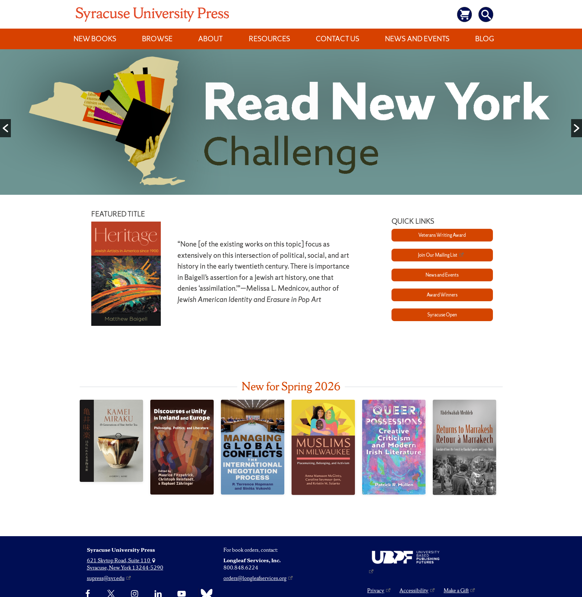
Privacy (375, 590)
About (210, 38)
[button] (5, 128)
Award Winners (442, 295)
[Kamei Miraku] (111, 441)
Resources (269, 38)
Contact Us (337, 38)
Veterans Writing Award (442, 235)
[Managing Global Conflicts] (252, 447)
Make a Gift (456, 590)
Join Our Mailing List (437, 255)
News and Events (417, 38)
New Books (95, 38)
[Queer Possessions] (394, 447)
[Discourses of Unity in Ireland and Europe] (182, 447)
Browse (157, 38)
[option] (291, 123)
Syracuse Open (442, 315)
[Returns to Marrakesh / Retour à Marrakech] (464, 447)
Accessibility (413, 590)
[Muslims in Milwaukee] (323, 447)
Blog (484, 38)
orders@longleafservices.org (254, 578)
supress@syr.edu (106, 578)
